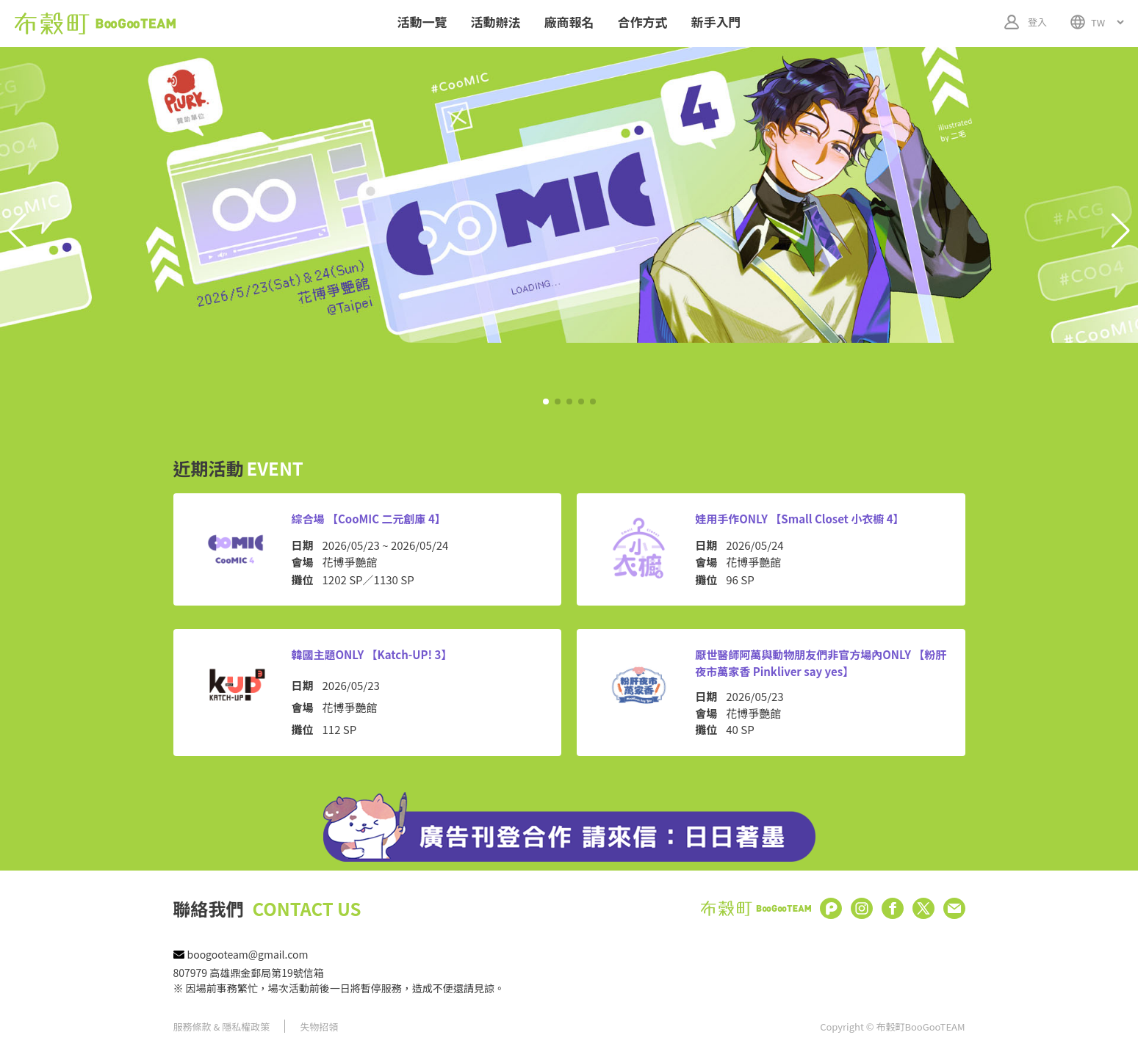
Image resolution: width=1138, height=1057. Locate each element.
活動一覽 (422, 21)
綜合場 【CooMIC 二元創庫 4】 (369, 518)
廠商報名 (569, 21)
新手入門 (716, 21)
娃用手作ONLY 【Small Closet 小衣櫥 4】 (799, 518)
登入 (1037, 22)
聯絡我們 (267, 908)
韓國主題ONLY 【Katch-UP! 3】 (372, 654)
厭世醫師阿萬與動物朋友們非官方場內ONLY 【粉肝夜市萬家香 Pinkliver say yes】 (820, 663)
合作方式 (643, 21)
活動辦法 (496, 21)
